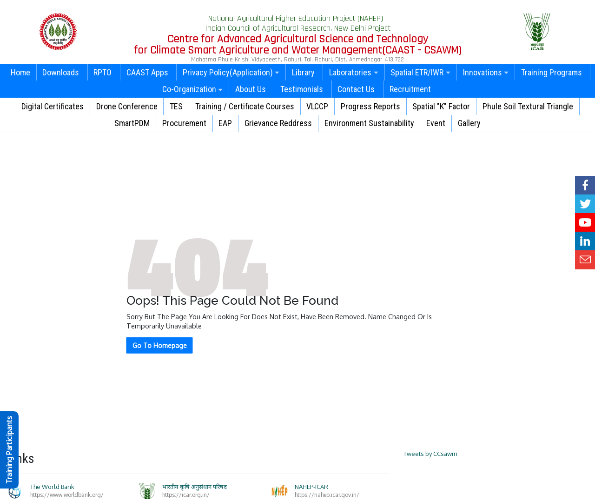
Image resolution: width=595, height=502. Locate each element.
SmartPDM (132, 123)
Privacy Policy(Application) (231, 72)
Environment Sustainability (369, 123)
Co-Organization (192, 89)
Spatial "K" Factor (441, 106)
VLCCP (317, 106)
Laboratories (353, 72)
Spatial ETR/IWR (420, 72)
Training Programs (551, 72)
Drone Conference (127, 106)
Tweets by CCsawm (430, 453)
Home (20, 72)
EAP (225, 123)
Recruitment (410, 89)
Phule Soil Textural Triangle (528, 106)
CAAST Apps (147, 72)
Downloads (60, 72)
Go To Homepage (159, 345)
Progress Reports (370, 106)
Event (435, 123)
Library (303, 72)
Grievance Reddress (278, 123)
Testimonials (301, 89)
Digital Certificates (52, 106)
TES (176, 106)
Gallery (469, 123)
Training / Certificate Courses (244, 106)
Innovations (486, 72)
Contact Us (356, 89)
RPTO (102, 72)
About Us (250, 89)
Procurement (184, 123)
